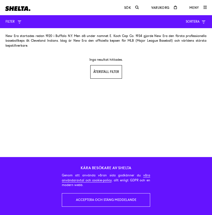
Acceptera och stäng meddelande (106, 200)
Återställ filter (106, 72)
